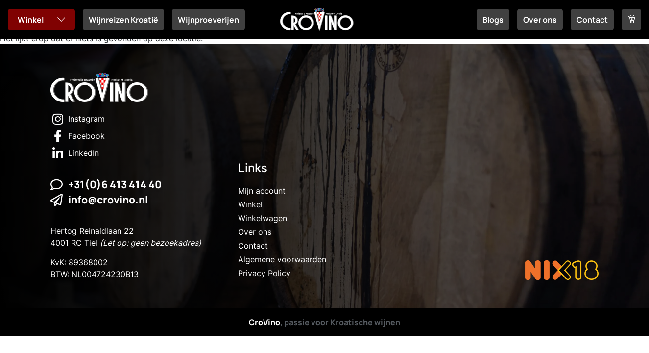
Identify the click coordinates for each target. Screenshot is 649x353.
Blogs (493, 19)
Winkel (31, 19)
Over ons (540, 19)
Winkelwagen (262, 218)
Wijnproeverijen (208, 19)
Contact (592, 19)
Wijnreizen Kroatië (123, 19)
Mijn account (262, 191)
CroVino (264, 322)
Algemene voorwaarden (282, 259)
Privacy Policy (264, 273)
